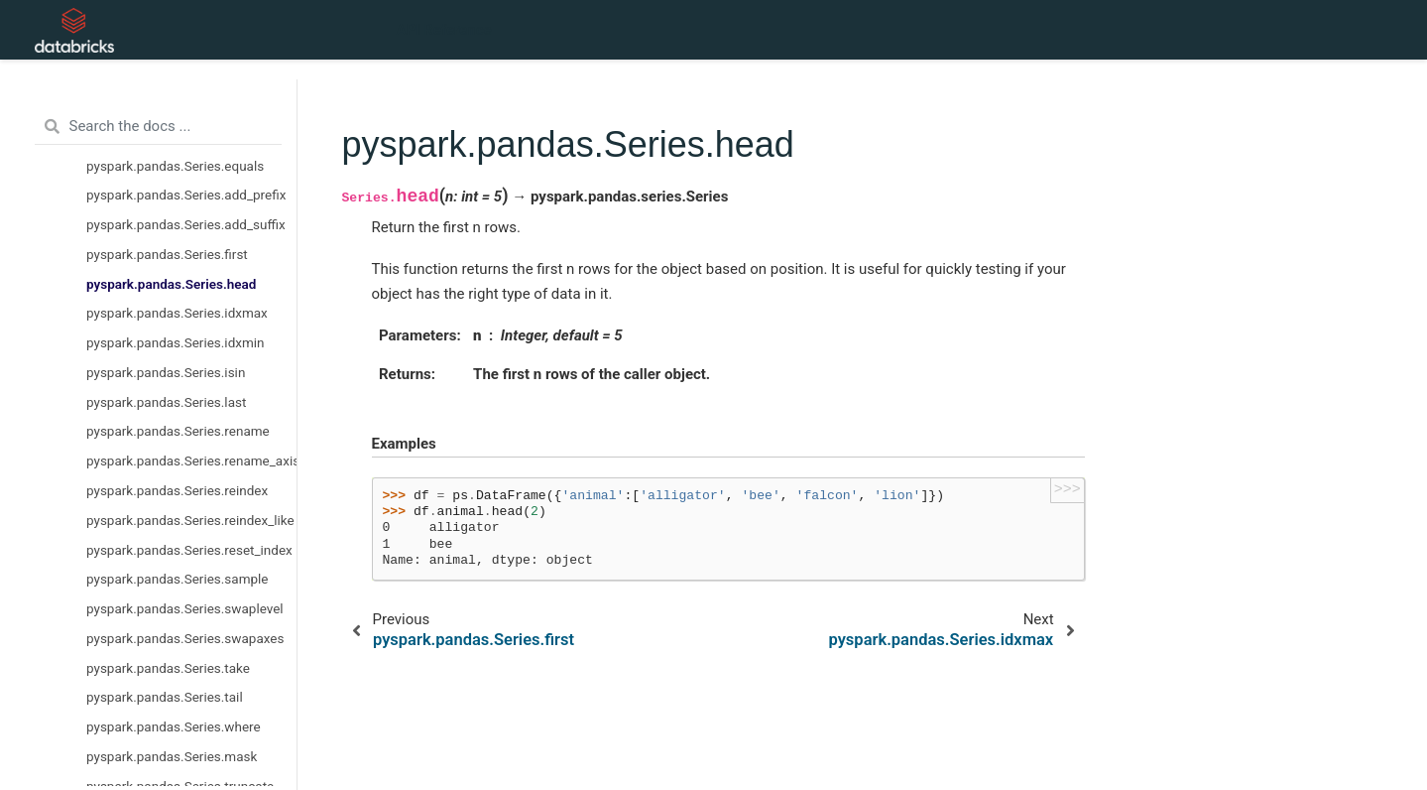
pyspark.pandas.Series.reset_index (189, 550)
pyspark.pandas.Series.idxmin (175, 342)
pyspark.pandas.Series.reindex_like (190, 520)
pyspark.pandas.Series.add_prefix (186, 194)
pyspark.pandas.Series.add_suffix (186, 224)
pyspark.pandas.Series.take (168, 668)
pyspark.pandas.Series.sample (177, 579)
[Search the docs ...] (158, 127)
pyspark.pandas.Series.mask (171, 756)
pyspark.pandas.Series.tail (164, 697)
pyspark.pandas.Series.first (167, 254)
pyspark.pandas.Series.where (173, 726)
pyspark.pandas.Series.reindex (177, 490)
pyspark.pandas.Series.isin (165, 372)
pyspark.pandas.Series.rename (178, 431)
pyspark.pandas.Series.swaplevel (185, 608)
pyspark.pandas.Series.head (171, 284)
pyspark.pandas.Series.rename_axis (191, 460)
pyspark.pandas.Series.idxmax (177, 313)
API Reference (444, 30)
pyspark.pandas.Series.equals (175, 166)
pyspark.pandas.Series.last (166, 402)
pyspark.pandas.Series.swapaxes (185, 638)
